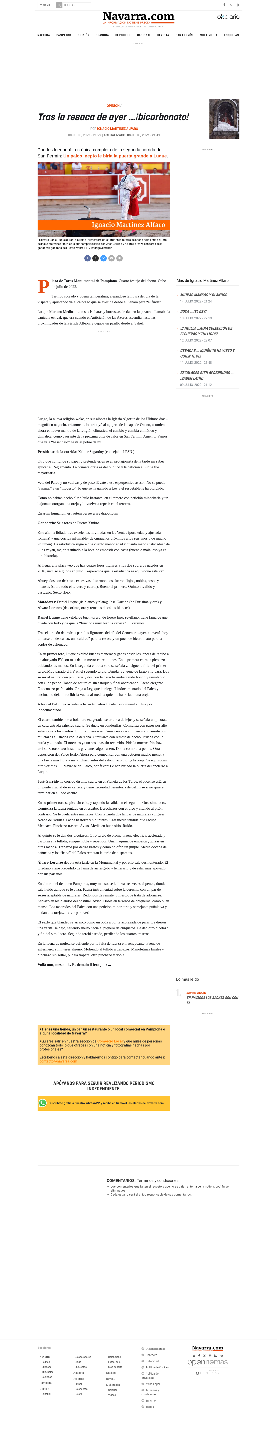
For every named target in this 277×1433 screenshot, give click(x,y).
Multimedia (208, 35)
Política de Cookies (157, 1367)
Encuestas (81, 1366)
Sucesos (47, 1366)
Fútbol (78, 1383)
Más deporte (115, 1366)
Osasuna (102, 35)
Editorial (46, 1393)
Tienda (150, 1407)
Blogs (78, 1361)
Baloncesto (81, 1388)
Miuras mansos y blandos (203, 295)
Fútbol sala (114, 1361)
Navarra (43, 35)
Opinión (84, 35)
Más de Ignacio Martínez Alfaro (203, 280)
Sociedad (47, 1376)
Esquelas (231, 35)
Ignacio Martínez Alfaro (117, 129)
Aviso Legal (153, 1384)
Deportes (123, 35)
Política (46, 1361)
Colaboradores (83, 1356)
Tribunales (48, 1371)
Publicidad (152, 1361)
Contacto (151, 1355)
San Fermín (184, 35)
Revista (163, 35)
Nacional (144, 35)
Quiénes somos (155, 1349)
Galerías (113, 1389)
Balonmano (114, 1356)
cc (221, 1356)
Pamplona (64, 35)
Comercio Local (110, 1041)
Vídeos (112, 1394)
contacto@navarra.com (58, 1061)
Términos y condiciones (157, 1180)
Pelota (78, 1393)
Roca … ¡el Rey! (193, 312)
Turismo (151, 1400)
